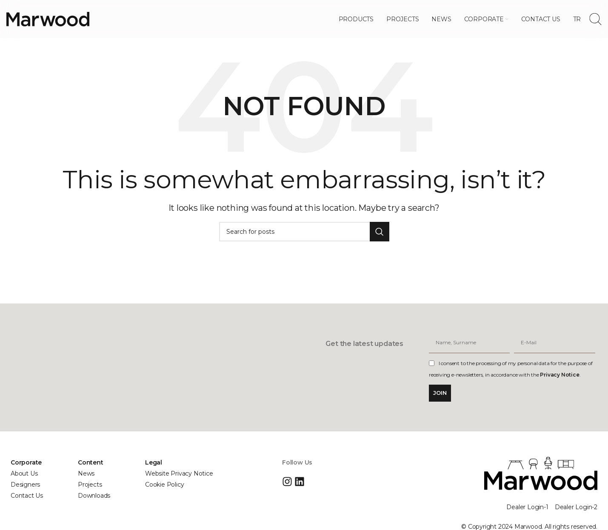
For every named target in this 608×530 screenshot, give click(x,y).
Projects (90, 484)
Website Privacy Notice (179, 473)
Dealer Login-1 (527, 507)
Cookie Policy (164, 484)
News (86, 473)
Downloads (94, 495)
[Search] (595, 19)
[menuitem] (577, 19)
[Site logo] (47, 18)
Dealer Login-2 (576, 507)
